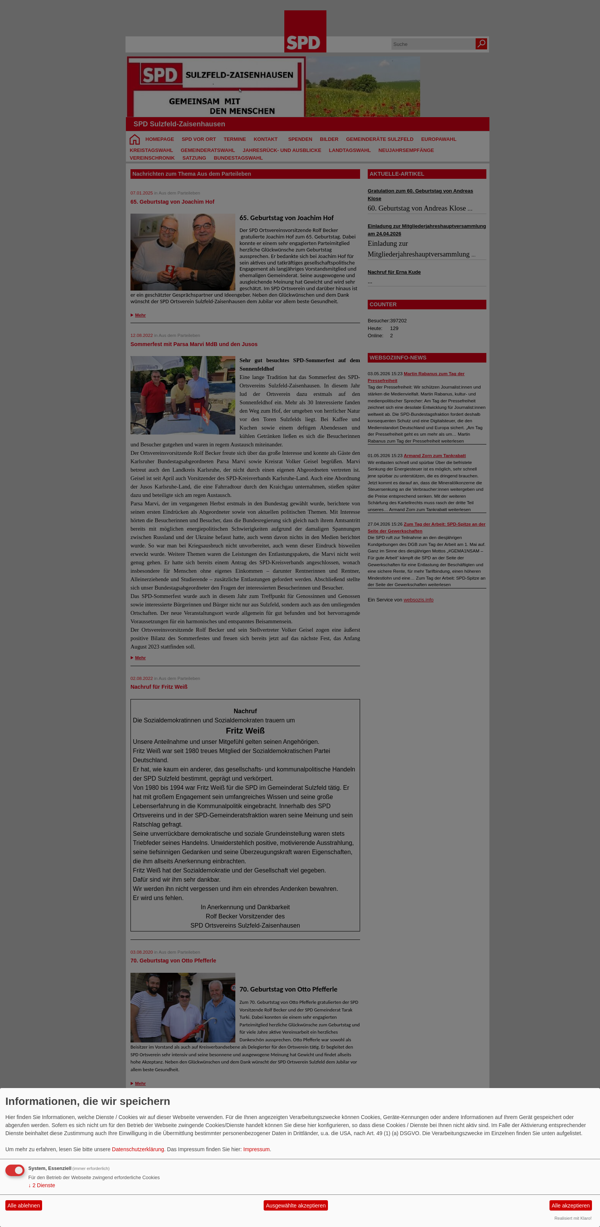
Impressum (256, 1149)
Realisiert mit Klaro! (573, 1218)
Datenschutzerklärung (138, 1149)
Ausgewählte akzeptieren (296, 1205)
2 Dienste (41, 1185)
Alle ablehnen (24, 1205)
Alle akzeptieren (571, 1205)
